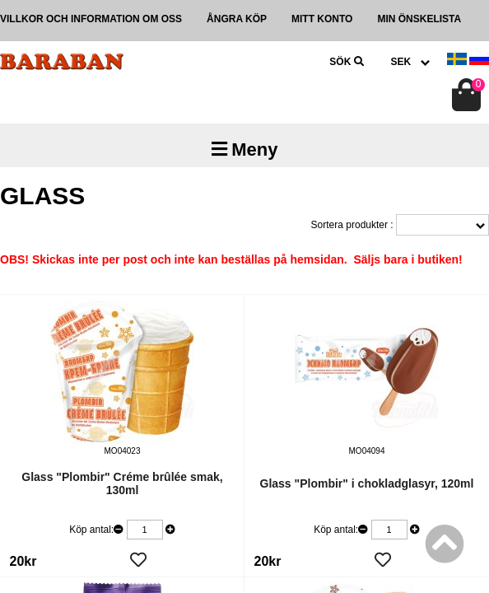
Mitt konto (321, 19)
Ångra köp (237, 19)
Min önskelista (419, 19)
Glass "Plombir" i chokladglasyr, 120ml (367, 483)
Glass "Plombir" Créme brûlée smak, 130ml (121, 483)
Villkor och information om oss (91, 19)
